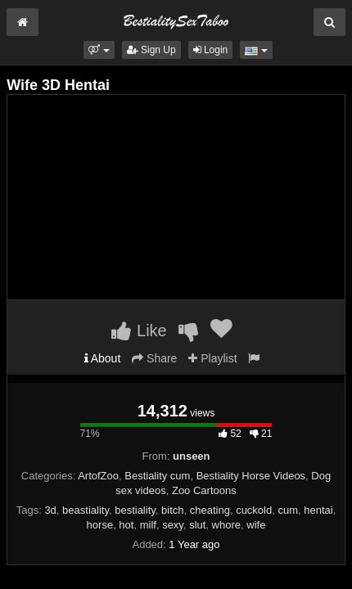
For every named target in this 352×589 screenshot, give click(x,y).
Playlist (212, 358)
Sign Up (151, 50)
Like (138, 330)
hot (126, 525)
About (102, 358)
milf (148, 525)
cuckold (254, 510)
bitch (172, 510)
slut (197, 525)
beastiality (85, 510)
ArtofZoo (98, 476)
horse (100, 525)
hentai (318, 510)
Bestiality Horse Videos (250, 476)
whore (226, 525)
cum (288, 510)
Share (154, 358)
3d (50, 510)
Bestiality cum (157, 476)
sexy (172, 525)
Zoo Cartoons (204, 490)
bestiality (135, 510)
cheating (210, 510)
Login (210, 50)
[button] (98, 50)
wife (255, 525)
